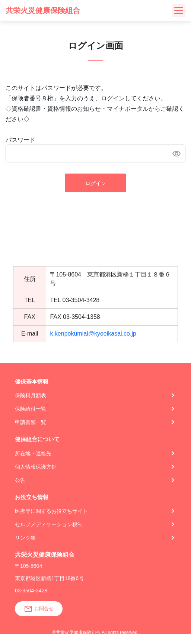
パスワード (20, 140)
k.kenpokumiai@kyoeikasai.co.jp (93, 333)
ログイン (95, 183)
